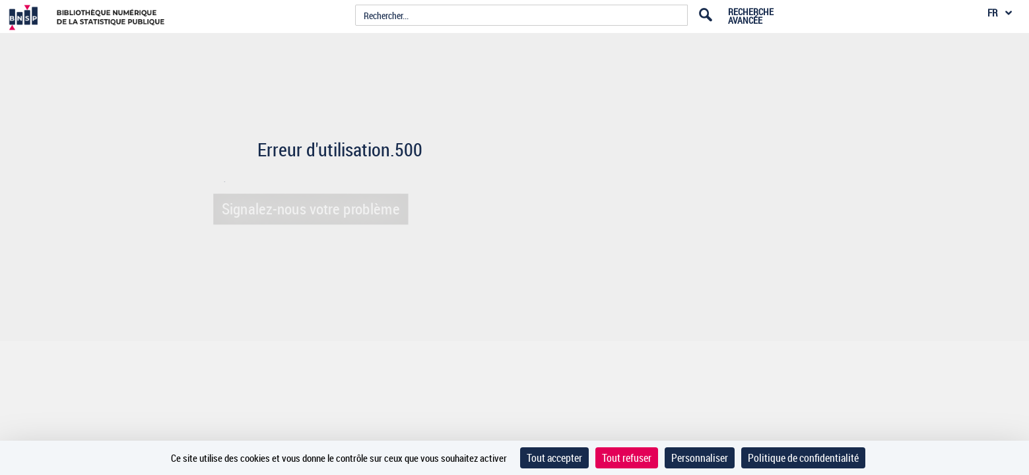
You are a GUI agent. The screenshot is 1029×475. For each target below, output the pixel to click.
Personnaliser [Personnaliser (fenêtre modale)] (699, 458)
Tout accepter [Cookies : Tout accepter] (554, 458)
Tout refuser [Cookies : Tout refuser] (626, 458)
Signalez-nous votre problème (307, 208)
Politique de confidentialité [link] (803, 458)
